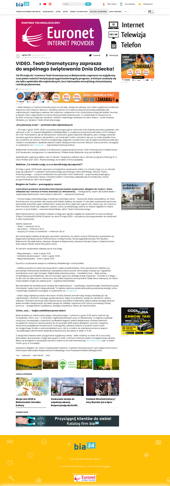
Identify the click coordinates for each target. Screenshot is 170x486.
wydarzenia (26, 355)
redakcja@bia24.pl (38, 55)
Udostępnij (112, 55)
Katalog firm (148, 4)
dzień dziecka (38, 355)
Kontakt (97, 459)
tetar (48, 355)
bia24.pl (107, 466)
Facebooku (38, 145)
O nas (71, 459)
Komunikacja (130, 4)
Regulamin (79, 459)
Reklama (88, 459)
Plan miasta (112, 4)
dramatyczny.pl (93, 340)
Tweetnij (95, 55)
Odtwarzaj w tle (24, 89)
